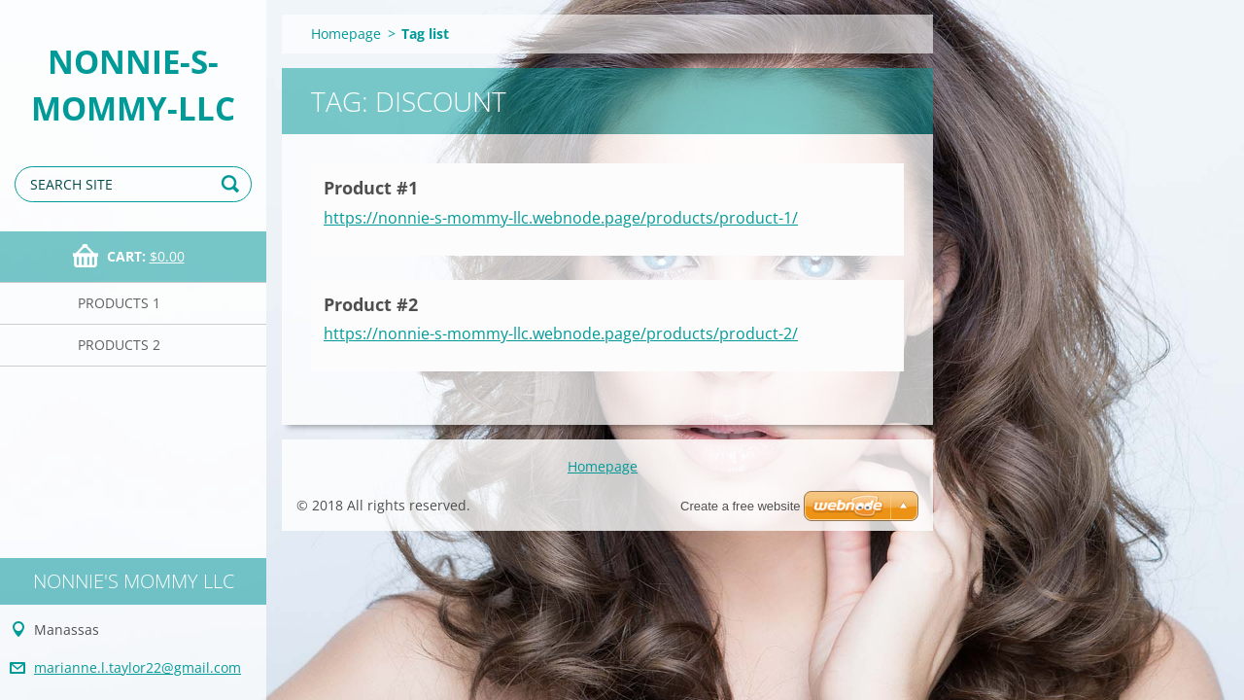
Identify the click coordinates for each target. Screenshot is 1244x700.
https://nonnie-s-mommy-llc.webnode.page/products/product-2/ (561, 333)
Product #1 (371, 187)
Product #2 (371, 304)
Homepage (346, 33)
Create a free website (740, 506)
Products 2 (119, 344)
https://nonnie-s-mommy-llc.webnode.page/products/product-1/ (561, 217)
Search (233, 184)
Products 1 (119, 303)
